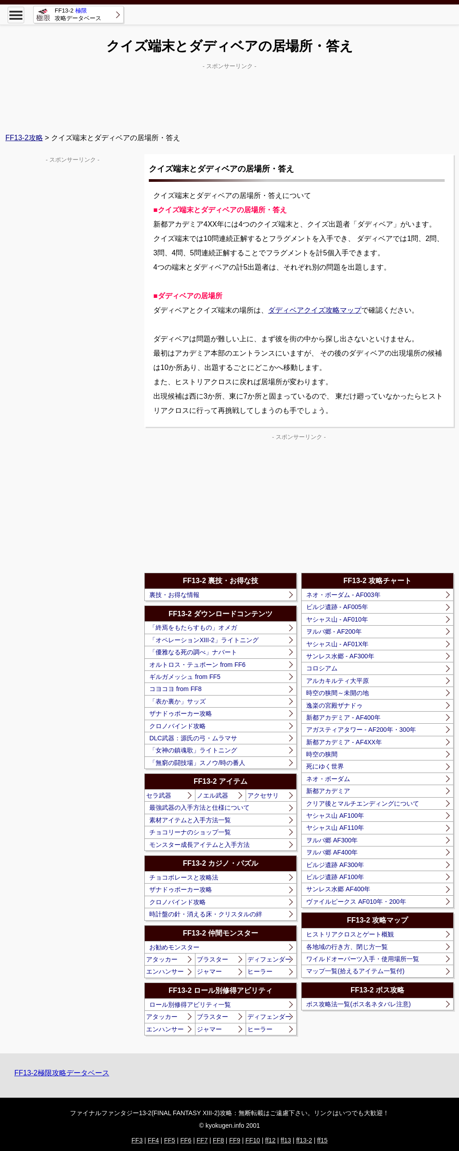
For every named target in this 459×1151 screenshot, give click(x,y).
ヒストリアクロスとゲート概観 (350, 934)
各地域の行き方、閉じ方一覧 (347, 946)
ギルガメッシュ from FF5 (185, 676)
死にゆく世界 (325, 766)
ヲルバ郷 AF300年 (332, 840)
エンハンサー (165, 971)
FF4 (153, 1140)
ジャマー (209, 971)
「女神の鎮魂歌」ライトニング (193, 750)
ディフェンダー (269, 959)
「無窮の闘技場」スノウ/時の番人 (197, 762)
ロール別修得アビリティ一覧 (190, 1004)
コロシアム (322, 668)
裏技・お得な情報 (174, 594)
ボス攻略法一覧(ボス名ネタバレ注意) (358, 1004)
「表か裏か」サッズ (177, 701)
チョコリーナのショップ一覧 (190, 832)
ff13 (286, 1140)
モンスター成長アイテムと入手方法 (199, 844)
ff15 (322, 1140)
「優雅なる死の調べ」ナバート (193, 652)
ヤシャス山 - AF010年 (337, 619)
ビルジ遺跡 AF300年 (335, 864)
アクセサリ (263, 795)
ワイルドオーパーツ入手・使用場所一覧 (362, 958)
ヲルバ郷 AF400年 (332, 852)
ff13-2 (304, 1140)
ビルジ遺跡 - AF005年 (337, 606)
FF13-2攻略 (24, 138)
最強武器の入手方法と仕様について (199, 807)
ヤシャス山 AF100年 (335, 815)
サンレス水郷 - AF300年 (340, 656)
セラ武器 (158, 795)
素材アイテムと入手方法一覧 (190, 820)
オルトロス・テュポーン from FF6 (197, 664)
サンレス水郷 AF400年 (338, 889)
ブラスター (212, 959)
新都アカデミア (328, 791)
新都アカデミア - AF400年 (343, 717)
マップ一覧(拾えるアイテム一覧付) (355, 971)
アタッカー (162, 959)
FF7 (202, 1140)
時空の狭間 (322, 754)
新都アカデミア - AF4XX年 (344, 742)
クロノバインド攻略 (177, 726)
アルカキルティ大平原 (337, 680)
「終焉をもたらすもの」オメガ (193, 627)
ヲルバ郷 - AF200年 (334, 631)
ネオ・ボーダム (328, 778)
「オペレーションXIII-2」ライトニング (203, 640)
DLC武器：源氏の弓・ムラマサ (193, 738)
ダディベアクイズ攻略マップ (314, 310)
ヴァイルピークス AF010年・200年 (356, 901)
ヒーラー (260, 971)
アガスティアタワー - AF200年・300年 (361, 729)
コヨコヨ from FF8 (175, 688)
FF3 (137, 1140)
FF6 (185, 1140)
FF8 (218, 1140)
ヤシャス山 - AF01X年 (337, 644)
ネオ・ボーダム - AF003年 (343, 594)
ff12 (270, 1140)
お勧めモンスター (174, 947)
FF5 (169, 1140)
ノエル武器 (212, 795)
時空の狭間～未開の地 (337, 692)
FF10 (252, 1140)
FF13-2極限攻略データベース (61, 1073)
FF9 (234, 1140)
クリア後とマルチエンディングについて (362, 803)
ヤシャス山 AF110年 (335, 827)
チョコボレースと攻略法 (183, 877)
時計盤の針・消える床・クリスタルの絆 (205, 914)
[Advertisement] (229, 94)
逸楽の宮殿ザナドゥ (334, 705)
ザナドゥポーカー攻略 (180, 713)
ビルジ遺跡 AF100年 (335, 876)
